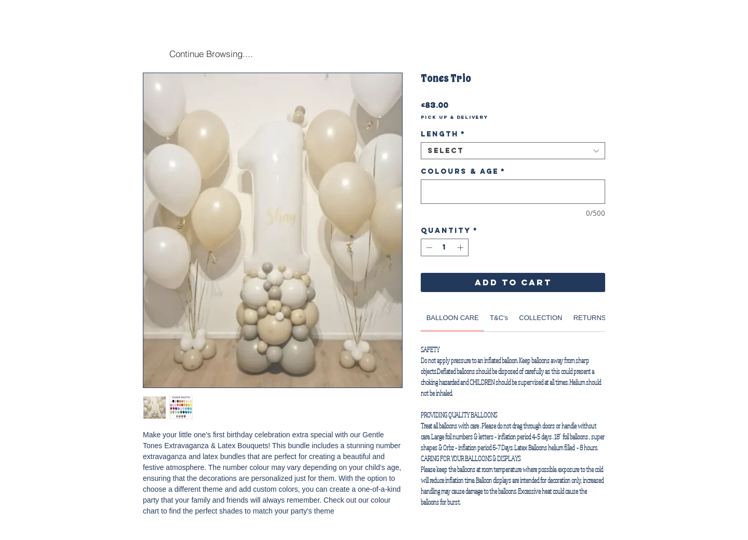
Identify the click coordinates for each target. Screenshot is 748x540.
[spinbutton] (445, 247)
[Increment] (461, 247)
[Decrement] (428, 247)
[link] (452, 318)
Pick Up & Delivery (454, 117)
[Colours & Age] (513, 191)
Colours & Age (463, 171)
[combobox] (513, 150)
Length (443, 134)
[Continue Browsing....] (211, 53)
